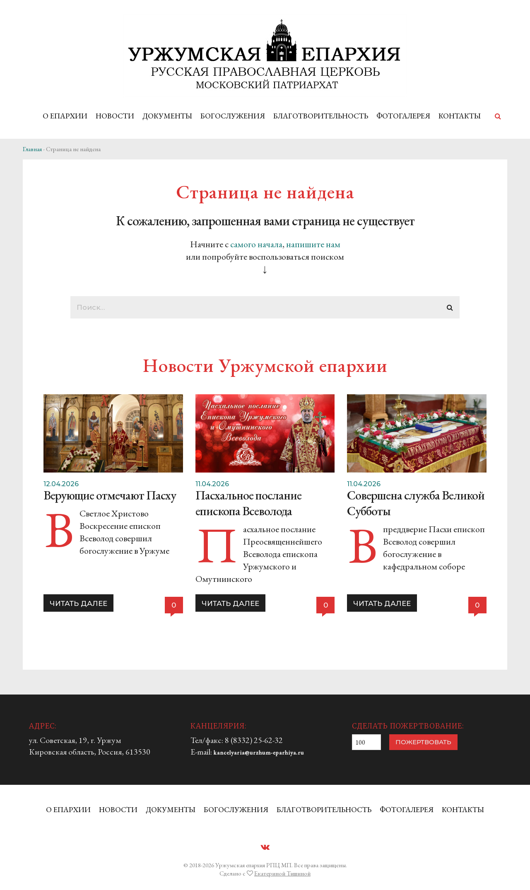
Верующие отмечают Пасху (109, 495)
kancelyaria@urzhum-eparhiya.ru (259, 752)
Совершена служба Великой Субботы (415, 503)
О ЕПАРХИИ (65, 116)
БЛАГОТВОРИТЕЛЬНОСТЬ (320, 116)
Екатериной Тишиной (282, 873)
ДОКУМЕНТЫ (167, 116)
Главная (32, 149)
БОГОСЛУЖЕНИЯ (232, 116)
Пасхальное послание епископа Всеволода (248, 503)
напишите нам (313, 244)
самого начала (256, 244)
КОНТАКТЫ (459, 116)
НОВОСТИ (115, 116)
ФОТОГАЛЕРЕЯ (403, 116)
